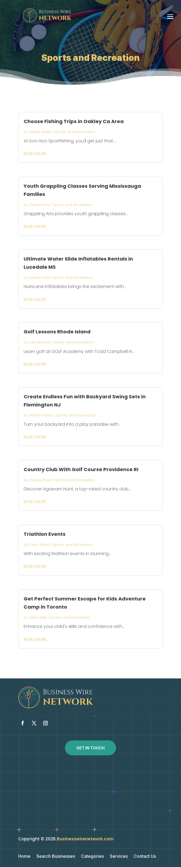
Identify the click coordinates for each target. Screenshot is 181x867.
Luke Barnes (39, 342)
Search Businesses (55, 856)
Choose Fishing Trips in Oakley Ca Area (74, 121)
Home (24, 856)
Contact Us (145, 856)
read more (35, 154)
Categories (92, 856)
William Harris (41, 415)
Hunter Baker (40, 131)
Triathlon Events (44, 534)
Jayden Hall (39, 277)
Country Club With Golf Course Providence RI (81, 469)
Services (119, 856)
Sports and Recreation (75, 131)
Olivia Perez (39, 544)
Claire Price (39, 204)
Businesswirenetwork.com (85, 839)
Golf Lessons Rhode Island (57, 331)
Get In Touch (90, 748)
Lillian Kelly (38, 617)
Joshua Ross (40, 480)
